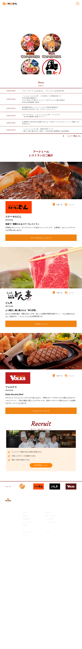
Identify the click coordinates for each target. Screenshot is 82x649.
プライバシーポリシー (29, 522)
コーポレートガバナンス (52, 522)
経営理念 (48, 512)
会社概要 (25, 515)
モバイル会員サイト (28, 542)
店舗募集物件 (26, 519)
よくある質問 (49, 519)
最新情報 (25, 499)
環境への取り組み (50, 515)
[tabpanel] (41, 40)
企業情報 (25, 509)
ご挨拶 (24, 512)
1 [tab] (35, 75)
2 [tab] (39, 75)
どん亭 (47, 532)
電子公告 (25, 525)
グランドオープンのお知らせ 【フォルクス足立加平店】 (43, 91)
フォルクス (25, 535)
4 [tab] (47, 75)
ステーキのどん (27, 532)
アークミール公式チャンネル (31, 504)
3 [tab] (43, 75)
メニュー (69, 204)
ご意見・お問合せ (28, 539)
